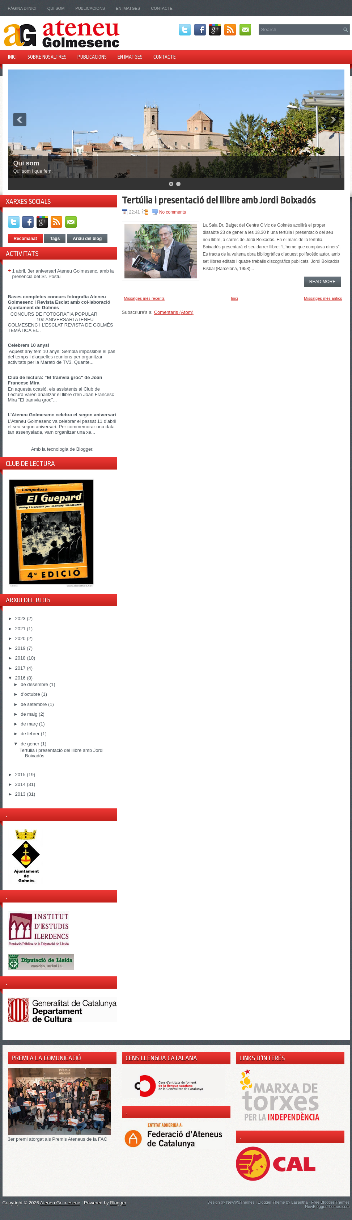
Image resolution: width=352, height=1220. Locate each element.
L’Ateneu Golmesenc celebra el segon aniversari (62, 414)
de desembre (35, 684)
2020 (21, 638)
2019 (21, 648)
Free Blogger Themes (330, 1202)
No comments (172, 212)
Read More (322, 281)
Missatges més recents (144, 298)
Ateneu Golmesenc (60, 1203)
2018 (21, 658)
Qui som (56, 8)
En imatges (128, 8)
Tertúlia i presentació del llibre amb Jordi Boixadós (218, 200)
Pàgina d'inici (22, 8)
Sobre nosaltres (47, 57)
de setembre (34, 704)
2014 (21, 784)
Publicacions (90, 8)
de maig (30, 714)
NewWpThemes (240, 1202)
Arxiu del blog (87, 238)
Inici (12, 57)
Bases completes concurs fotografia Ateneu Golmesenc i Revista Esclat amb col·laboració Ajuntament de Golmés (59, 302)
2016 (21, 678)
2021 (21, 628)
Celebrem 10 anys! (29, 345)
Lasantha (299, 1202)
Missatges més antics (323, 298)
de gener (31, 743)
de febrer (31, 733)
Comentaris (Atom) (174, 312)
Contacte (162, 8)
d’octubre (31, 694)
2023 (21, 618)
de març (30, 724)
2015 (21, 774)
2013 (21, 794)
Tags (55, 238)
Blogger (84, 449)
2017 (21, 668)
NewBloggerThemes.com (327, 1206)
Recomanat (25, 238)
